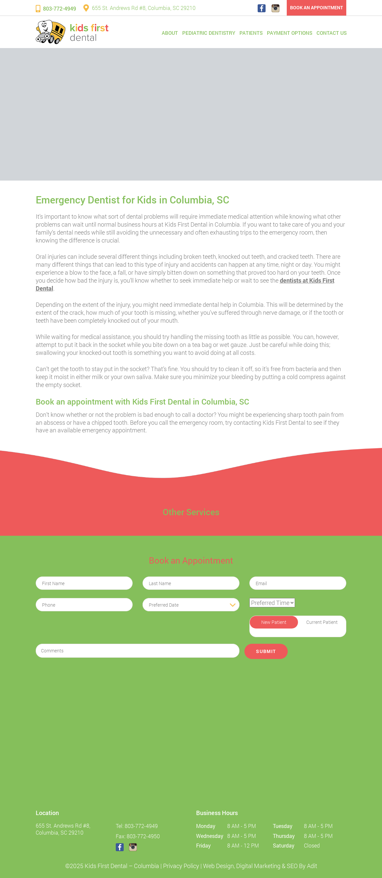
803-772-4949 (56, 8)
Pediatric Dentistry (208, 32)
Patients (251, 32)
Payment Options (289, 32)
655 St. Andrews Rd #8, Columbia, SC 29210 (139, 7)
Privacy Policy (181, 866)
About (170, 32)
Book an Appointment (316, 7)
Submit (266, 651)
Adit (312, 866)
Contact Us (332, 32)
